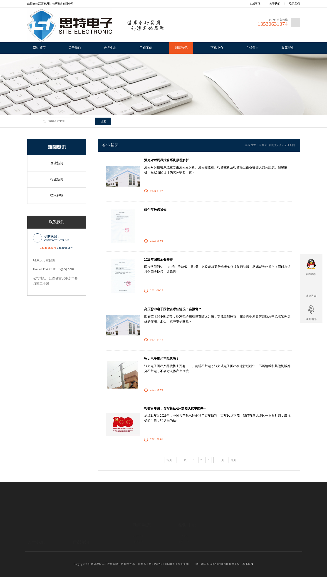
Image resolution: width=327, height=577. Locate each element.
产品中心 (110, 48)
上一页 (182, 460)
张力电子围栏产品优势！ (161, 358)
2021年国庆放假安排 (158, 259)
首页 (261, 145)
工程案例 (145, 48)
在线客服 (251, 3)
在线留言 (252, 48)
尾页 (233, 460)
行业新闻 (56, 179)
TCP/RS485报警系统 (85, 544)
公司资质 (32, 550)
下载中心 (217, 48)
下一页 (220, 460)
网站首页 (39, 48)
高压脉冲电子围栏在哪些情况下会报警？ (172, 309)
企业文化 (32, 544)
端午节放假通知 (155, 210)
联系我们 (294, 3)
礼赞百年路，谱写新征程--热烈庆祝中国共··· (175, 408)
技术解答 (56, 195)
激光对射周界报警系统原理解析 (166, 160)
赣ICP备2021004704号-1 (163, 564)
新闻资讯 (181, 48)
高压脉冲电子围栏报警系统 (89, 550)
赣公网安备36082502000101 (212, 564)
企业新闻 (56, 163)
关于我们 (274, 3)
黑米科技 (248, 564)
